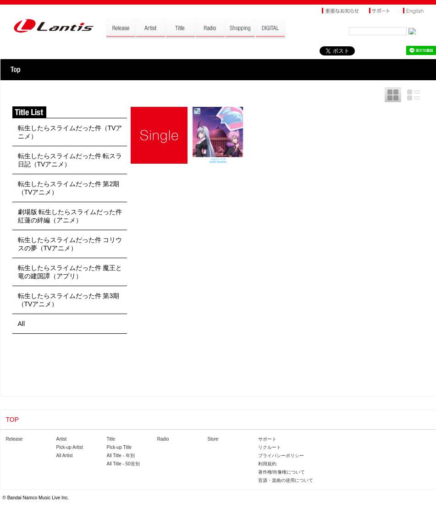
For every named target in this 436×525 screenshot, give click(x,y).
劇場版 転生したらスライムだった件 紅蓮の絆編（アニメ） (70, 216)
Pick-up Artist (69, 447)
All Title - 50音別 (123, 463)
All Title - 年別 (121, 455)
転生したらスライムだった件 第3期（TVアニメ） (69, 300)
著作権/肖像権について (281, 472)
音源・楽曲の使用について (285, 480)
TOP (15, 69)
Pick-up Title (119, 447)
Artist (61, 439)
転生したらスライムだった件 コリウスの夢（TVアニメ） (70, 244)
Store (213, 439)
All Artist (64, 455)
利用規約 (267, 463)
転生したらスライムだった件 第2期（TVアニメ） (69, 188)
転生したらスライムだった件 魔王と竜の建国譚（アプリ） (70, 272)
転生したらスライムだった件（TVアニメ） (70, 132)
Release (14, 439)
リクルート (269, 447)
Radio (163, 439)
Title (111, 439)
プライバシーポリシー (281, 455)
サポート (267, 439)
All (21, 323)
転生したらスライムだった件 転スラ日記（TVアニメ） (70, 160)
